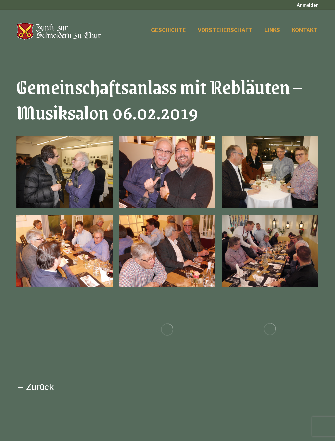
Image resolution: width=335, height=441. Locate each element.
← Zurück (35, 387)
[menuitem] (308, 5)
